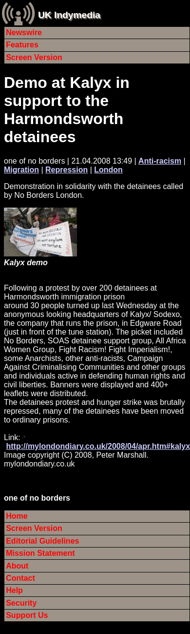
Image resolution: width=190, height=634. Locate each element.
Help (14, 590)
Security (21, 603)
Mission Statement (40, 553)
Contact (20, 578)
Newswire (24, 32)
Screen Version (34, 57)
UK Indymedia (69, 15)
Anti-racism (159, 161)
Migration (21, 170)
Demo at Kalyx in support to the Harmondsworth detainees (67, 110)
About (17, 566)
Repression (66, 170)
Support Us (27, 615)
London (108, 170)
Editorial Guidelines (42, 541)
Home (16, 516)
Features (22, 45)
